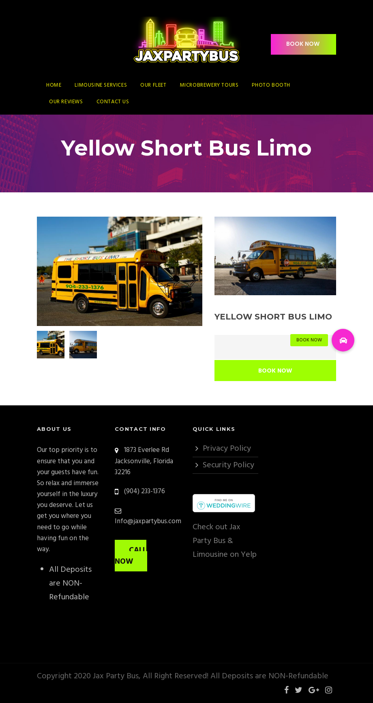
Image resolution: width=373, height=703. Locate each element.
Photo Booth (271, 85)
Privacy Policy (227, 448)
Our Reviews (66, 102)
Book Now (275, 371)
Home (53, 85)
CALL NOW (130, 555)
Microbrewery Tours (209, 85)
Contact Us (112, 102)
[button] (343, 340)
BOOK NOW (302, 44)
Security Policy (228, 465)
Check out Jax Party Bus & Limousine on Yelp (225, 541)
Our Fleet (153, 85)
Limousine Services (101, 85)
